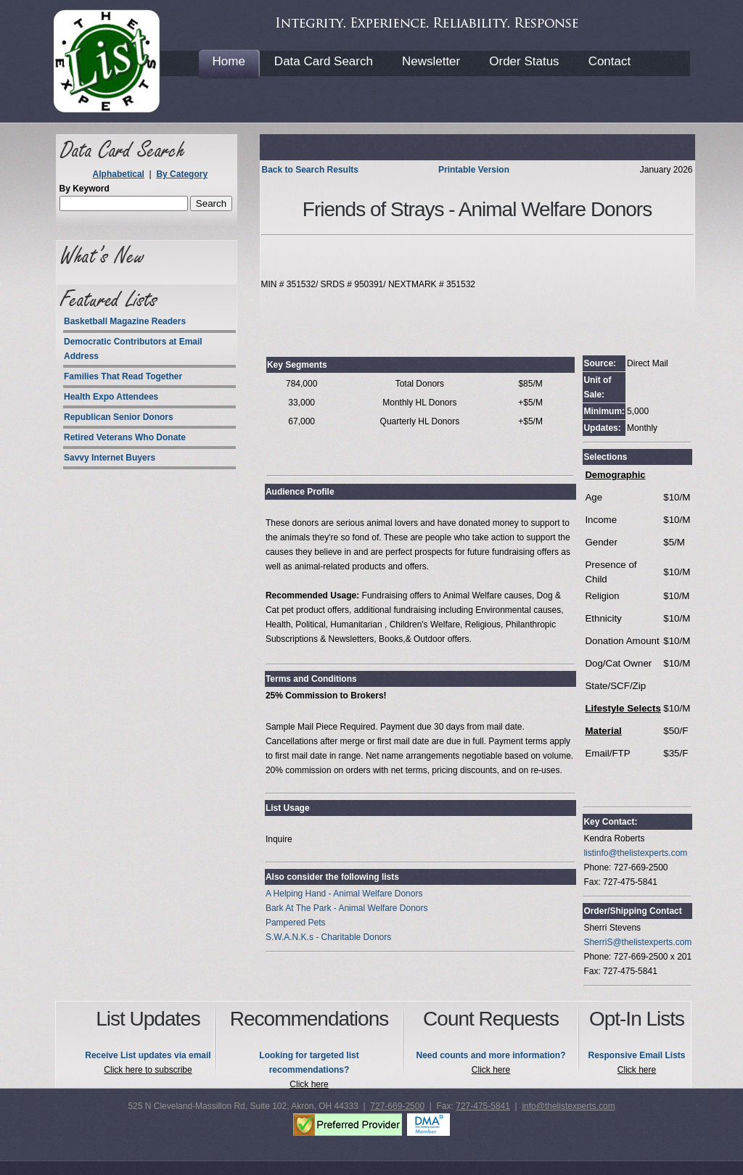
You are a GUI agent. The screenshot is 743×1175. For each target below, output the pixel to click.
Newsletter (431, 61)
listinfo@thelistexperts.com (635, 853)
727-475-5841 (483, 1106)
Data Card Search (323, 61)
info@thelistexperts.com (568, 1106)
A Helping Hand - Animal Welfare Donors (344, 894)
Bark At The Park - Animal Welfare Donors (347, 908)
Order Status (524, 61)
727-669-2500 (397, 1106)
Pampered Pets (296, 923)
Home (229, 61)
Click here (309, 1084)
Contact (609, 61)
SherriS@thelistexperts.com (637, 942)
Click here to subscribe (148, 1070)
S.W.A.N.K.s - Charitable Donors (328, 937)
